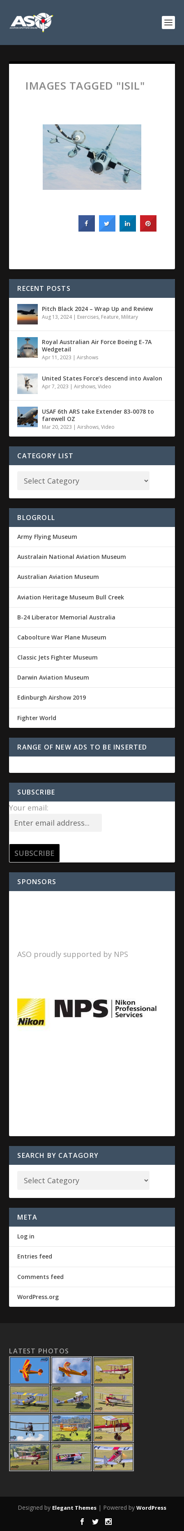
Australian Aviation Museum (58, 577)
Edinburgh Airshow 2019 (51, 697)
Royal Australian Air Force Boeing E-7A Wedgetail (97, 345)
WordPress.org (38, 1297)
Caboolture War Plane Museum (61, 637)
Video (104, 386)
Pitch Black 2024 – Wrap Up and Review (97, 309)
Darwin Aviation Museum (53, 677)
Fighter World (36, 718)
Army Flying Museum (47, 536)
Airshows (87, 357)
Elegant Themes (74, 1507)
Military (129, 316)
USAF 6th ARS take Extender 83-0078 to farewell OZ (98, 415)
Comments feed (40, 1277)
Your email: (28, 808)
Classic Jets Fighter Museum (57, 657)
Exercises (88, 316)
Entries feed (34, 1256)
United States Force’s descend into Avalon (102, 378)
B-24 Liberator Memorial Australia (66, 617)
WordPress (151, 1507)
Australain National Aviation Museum (71, 557)
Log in (25, 1236)
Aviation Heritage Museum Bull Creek (70, 597)
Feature (110, 316)
